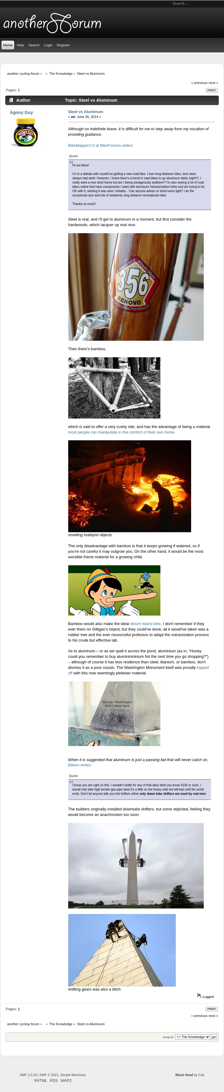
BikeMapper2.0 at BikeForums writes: (101, 145)
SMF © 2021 (49, 1075)
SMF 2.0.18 (28, 1075)
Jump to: (168, 1037)
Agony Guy (21, 112)
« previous (199, 83)
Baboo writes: (80, 765)
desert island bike (145, 623)
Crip (201, 1075)
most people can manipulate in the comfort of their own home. (122, 432)
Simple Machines (73, 1075)
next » (213, 83)
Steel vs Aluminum (85, 111)
